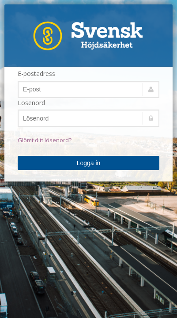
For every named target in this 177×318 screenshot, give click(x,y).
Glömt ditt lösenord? (45, 140)
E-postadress (36, 73)
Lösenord (31, 102)
